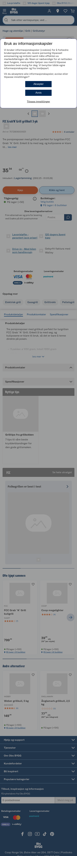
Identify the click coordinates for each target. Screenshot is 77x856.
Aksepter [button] (38, 84)
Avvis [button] (39, 92)
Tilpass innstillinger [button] (38, 101)
